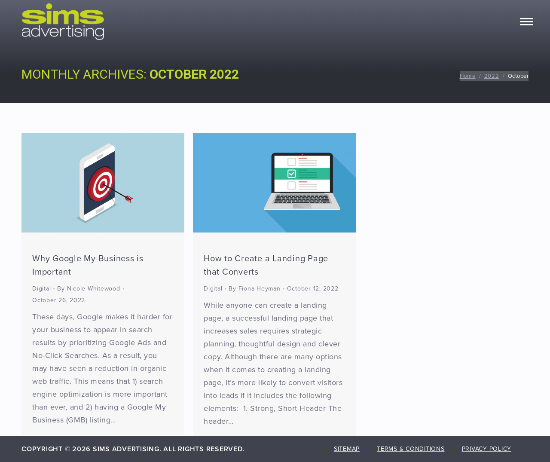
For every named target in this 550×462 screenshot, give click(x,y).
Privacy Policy (487, 449)
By (88, 288)
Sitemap (347, 449)
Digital (41, 288)
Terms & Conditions (411, 449)
